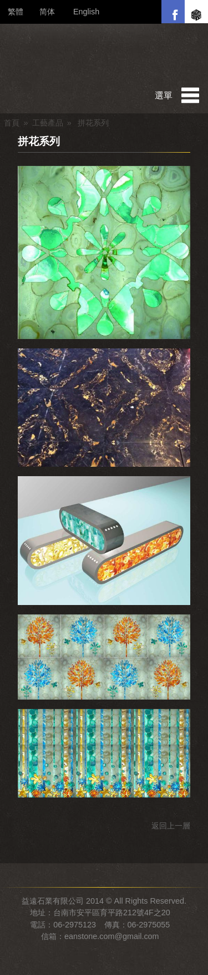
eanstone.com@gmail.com (111, 936)
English (86, 11)
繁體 (15, 11)
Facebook (173, 11)
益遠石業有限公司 (104, 54)
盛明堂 (196, 11)
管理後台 (3, 972)
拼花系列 (39, 141)
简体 (47, 11)
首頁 (11, 122)
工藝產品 (47, 122)
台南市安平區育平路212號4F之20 (111, 912)
